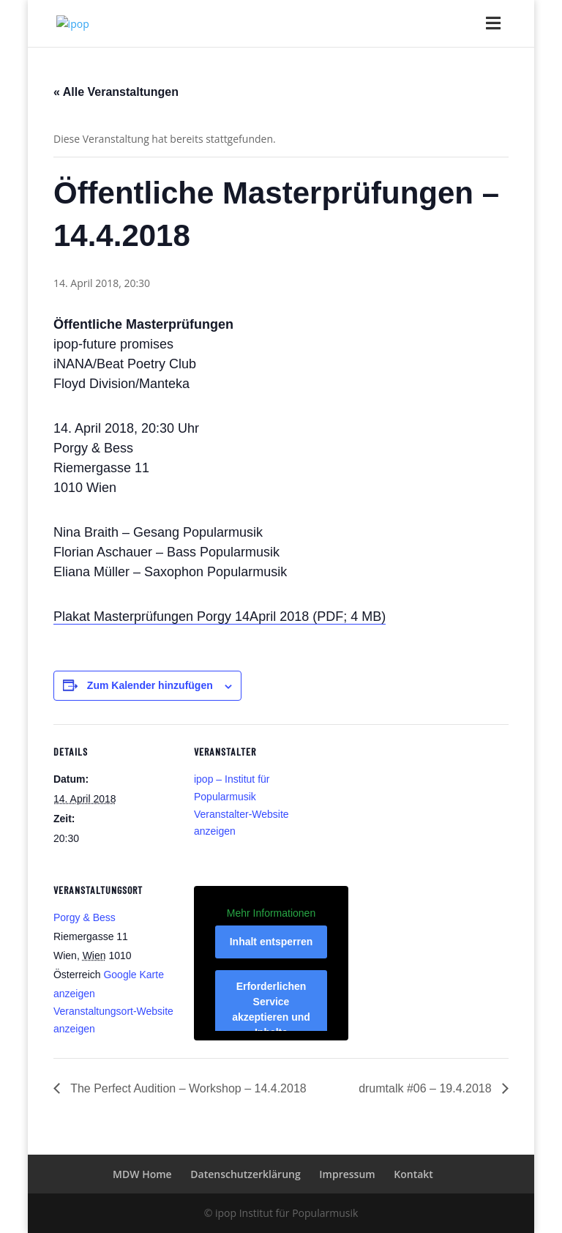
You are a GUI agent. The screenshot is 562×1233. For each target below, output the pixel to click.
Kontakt (413, 1174)
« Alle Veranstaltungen (116, 92)
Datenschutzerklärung (245, 1174)
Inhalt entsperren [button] (271, 941)
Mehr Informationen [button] (271, 913)
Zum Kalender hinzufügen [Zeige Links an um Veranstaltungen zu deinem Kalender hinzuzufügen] (150, 685)
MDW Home (142, 1174)
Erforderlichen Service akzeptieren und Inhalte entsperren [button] (271, 1017)
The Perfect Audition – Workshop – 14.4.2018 (187, 1088)
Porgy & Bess (84, 917)
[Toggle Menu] (488, 20)
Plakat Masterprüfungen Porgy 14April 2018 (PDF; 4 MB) (219, 616)
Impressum (347, 1174)
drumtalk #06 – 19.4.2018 (427, 1088)
